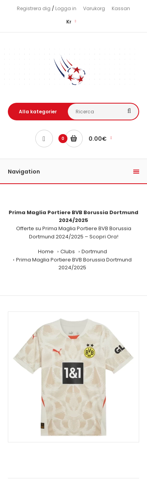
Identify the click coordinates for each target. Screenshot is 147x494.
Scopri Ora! (103, 236)
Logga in (65, 8)
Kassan (121, 8)
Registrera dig (34, 8)
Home (46, 251)
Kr (68, 21)
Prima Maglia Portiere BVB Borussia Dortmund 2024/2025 (74, 264)
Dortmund (94, 251)
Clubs (67, 251)
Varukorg (94, 8)
